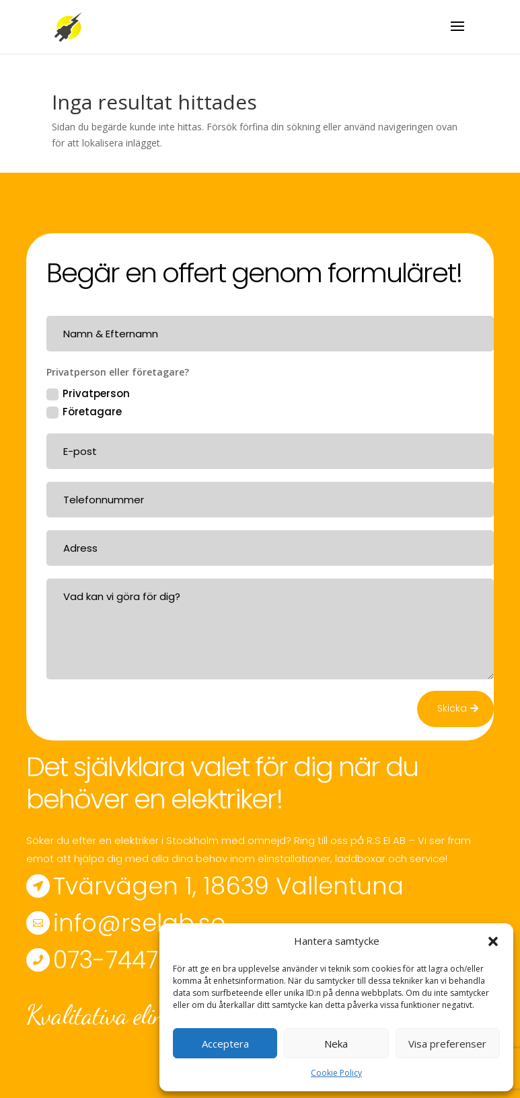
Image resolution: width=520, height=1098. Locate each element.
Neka (336, 1043)
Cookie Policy (336, 1073)
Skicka (452, 708)
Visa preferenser (447, 1043)
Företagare (84, 412)
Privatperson (88, 393)
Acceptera (225, 1043)
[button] (493, 941)
